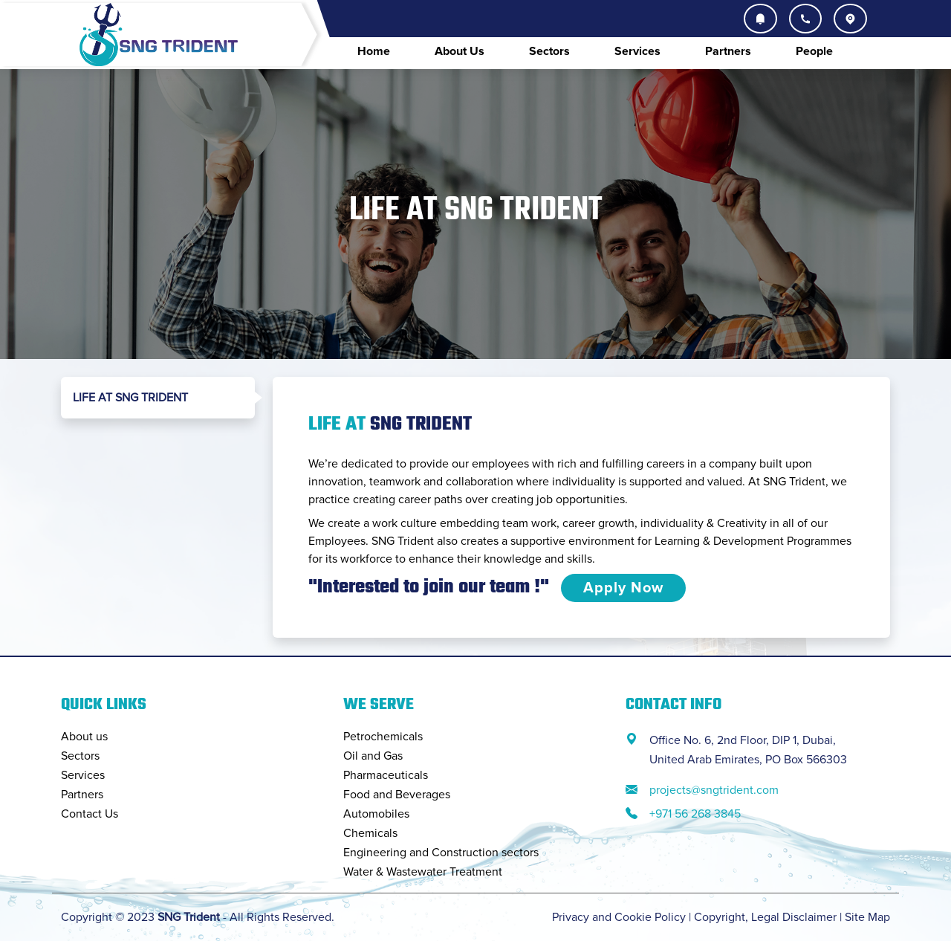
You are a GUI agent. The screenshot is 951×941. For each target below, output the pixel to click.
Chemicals (370, 833)
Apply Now (623, 588)
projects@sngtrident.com (714, 790)
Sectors (549, 51)
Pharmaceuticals (385, 775)
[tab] (158, 397)
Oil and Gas (373, 756)
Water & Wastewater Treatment (422, 872)
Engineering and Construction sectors (441, 852)
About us (84, 737)
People (814, 51)
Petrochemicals (383, 737)
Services (637, 51)
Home (373, 51)
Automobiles (376, 814)
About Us (459, 51)
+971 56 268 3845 (695, 813)
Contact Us (89, 814)
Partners (728, 51)
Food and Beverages (396, 795)
